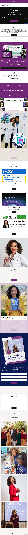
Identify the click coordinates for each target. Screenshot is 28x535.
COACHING (12, 417)
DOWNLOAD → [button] (14, 382)
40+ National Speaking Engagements (14, 90)
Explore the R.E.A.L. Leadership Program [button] (14, 67)
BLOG (16, 416)
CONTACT (16, 417)
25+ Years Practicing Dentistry (14, 85)
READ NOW (14, 189)
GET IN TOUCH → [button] (14, 34)
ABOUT (13, 416)
